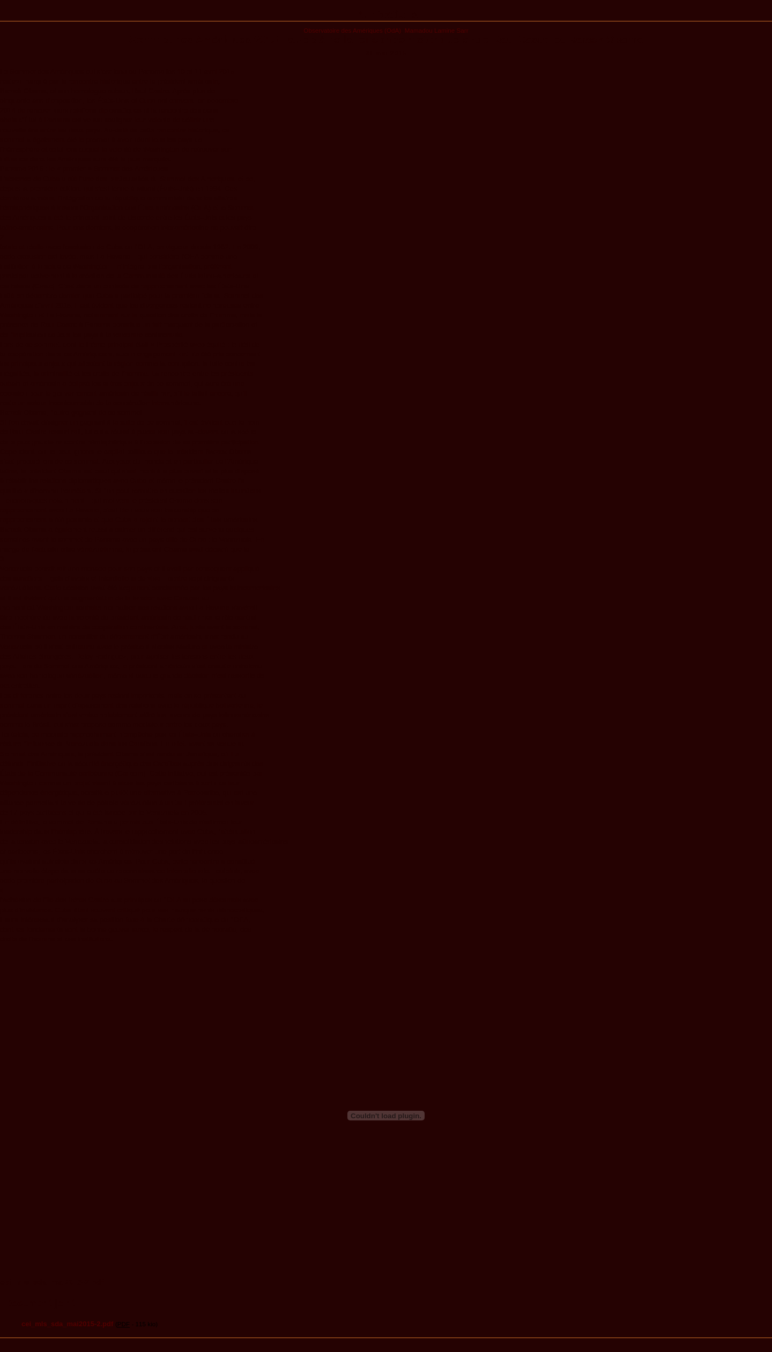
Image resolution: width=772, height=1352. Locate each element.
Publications (386, 14)
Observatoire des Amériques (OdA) (352, 30)
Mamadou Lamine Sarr (437, 30)
